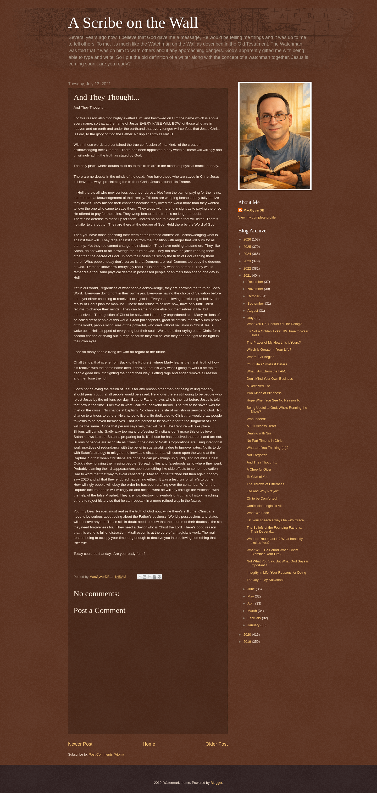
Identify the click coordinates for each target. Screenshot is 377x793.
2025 (247, 247)
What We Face (258, 513)
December (255, 282)
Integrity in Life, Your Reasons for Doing (276, 572)
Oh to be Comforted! (262, 498)
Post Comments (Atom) (106, 754)
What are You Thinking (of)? (267, 448)
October (253, 296)
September (256, 303)
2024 (247, 254)
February (254, 618)
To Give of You (257, 477)
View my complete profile (257, 217)
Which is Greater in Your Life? (269, 349)
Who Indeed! (256, 419)
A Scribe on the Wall (133, 22)
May (251, 596)
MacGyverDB (253, 210)
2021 (247, 275)
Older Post (217, 744)
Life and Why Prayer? (263, 491)
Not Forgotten (257, 455)
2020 (247, 634)
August (253, 310)
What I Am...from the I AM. (266, 371)
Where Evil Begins (260, 357)
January (253, 625)
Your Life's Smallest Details (267, 364)
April (251, 603)
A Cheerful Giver (259, 469)
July (250, 318)
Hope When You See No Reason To (273, 400)
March (252, 611)
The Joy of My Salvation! (265, 580)
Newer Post (80, 744)
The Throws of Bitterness (265, 484)
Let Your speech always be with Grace (275, 520)
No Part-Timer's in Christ (265, 441)
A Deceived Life (258, 386)
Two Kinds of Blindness (264, 393)
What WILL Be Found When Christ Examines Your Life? (272, 552)
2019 (247, 642)
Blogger (216, 783)
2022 (247, 268)
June (251, 589)
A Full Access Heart (261, 426)
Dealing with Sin (259, 433)
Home (149, 744)
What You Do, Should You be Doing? (274, 324)
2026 (247, 239)
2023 (247, 261)
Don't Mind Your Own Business (270, 379)
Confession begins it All (264, 506)
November (255, 289)
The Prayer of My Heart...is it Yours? (274, 342)
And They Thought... (262, 462)
